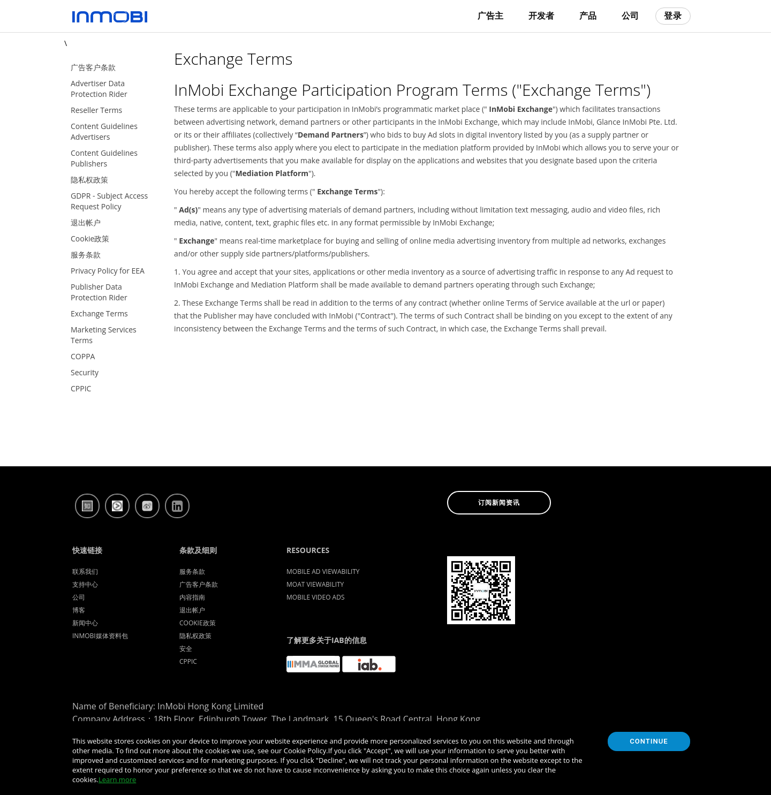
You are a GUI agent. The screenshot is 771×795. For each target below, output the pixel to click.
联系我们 (85, 571)
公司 (630, 15)
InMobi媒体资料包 (100, 635)
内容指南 (192, 597)
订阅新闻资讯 (499, 502)
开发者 (541, 15)
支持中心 (85, 584)
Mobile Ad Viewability (323, 571)
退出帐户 (192, 610)
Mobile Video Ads (315, 597)
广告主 (490, 15)
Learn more (117, 779)
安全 (185, 648)
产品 (587, 15)
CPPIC (188, 661)
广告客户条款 (198, 584)
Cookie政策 (197, 622)
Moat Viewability (315, 584)
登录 (673, 15)
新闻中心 (85, 622)
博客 (78, 610)
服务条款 (192, 571)
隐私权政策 (195, 635)
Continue (649, 741)
